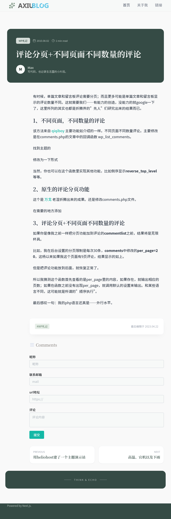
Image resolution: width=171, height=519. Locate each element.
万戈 (48, 199)
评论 (32, 409)
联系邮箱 (35, 374)
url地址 (34, 392)
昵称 (32, 357)
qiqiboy (58, 130)
